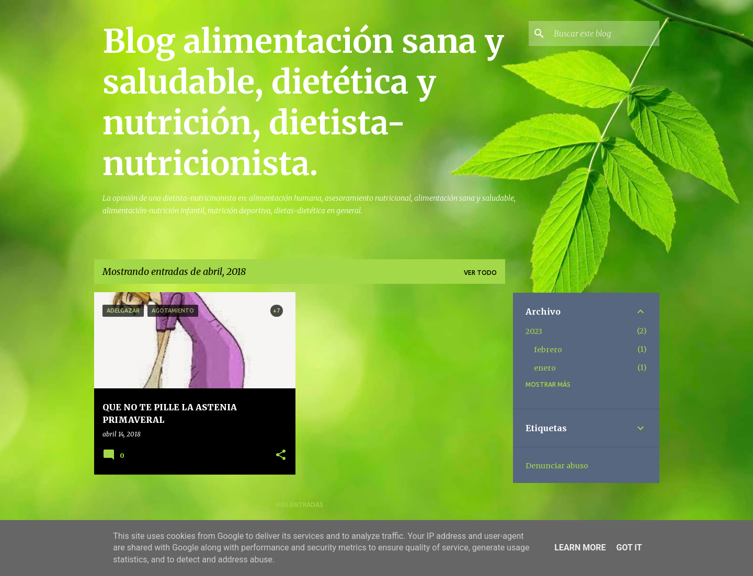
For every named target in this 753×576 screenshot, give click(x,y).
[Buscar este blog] (604, 33)
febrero (548, 349)
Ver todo (480, 272)
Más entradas (299, 504)
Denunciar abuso (557, 465)
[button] (281, 455)
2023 (534, 331)
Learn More (580, 547)
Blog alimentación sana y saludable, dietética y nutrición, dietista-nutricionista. (303, 102)
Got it (629, 547)
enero (545, 368)
